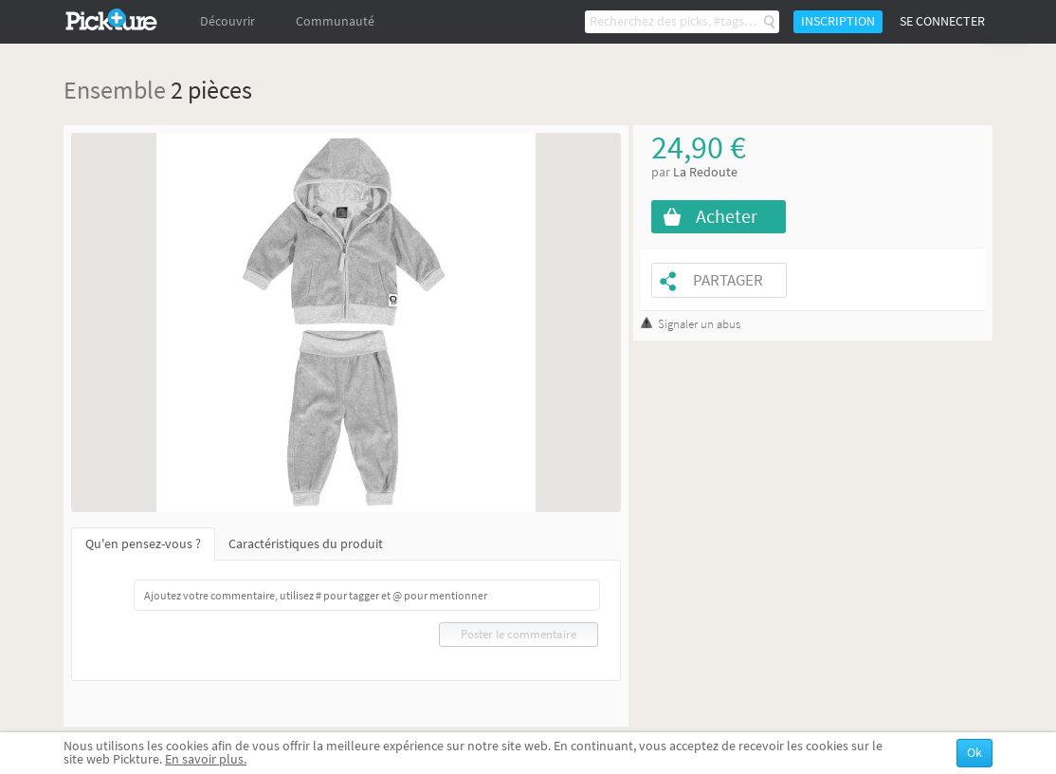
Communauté (335, 21)
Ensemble (115, 89)
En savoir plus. (205, 759)
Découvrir (227, 21)
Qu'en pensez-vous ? (143, 544)
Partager (728, 280)
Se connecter (942, 21)
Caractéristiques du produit (305, 544)
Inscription (838, 21)
